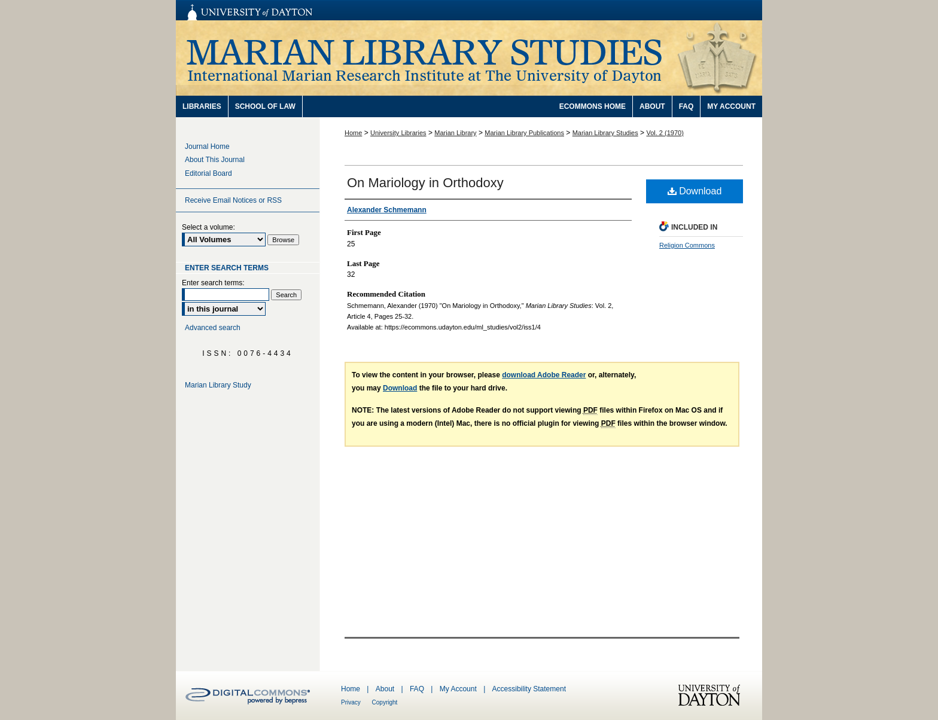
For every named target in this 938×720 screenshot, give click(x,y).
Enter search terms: (213, 283)
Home (353, 132)
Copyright (385, 702)
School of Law (265, 106)
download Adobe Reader (544, 375)
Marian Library (455, 132)
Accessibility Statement (529, 689)
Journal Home (207, 146)
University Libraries (398, 132)
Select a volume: (208, 227)
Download (695, 191)
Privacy (352, 702)
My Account (459, 689)
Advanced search (212, 328)
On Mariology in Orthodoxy (425, 182)
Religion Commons (687, 245)
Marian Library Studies (469, 58)
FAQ (418, 689)
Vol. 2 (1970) (664, 132)
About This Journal (215, 159)
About (386, 689)
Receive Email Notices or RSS (233, 200)
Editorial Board (208, 173)
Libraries (201, 106)
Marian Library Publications (524, 132)
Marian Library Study (218, 385)
